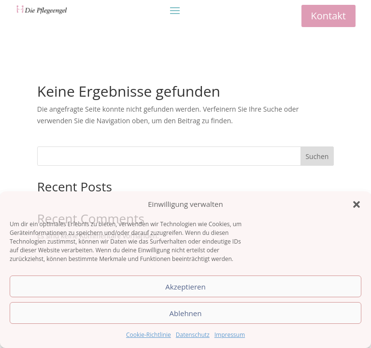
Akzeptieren (185, 286)
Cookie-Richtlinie (148, 335)
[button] (356, 204)
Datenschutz (193, 335)
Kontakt (328, 15)
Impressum (229, 335)
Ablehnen (186, 313)
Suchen (316, 156)
